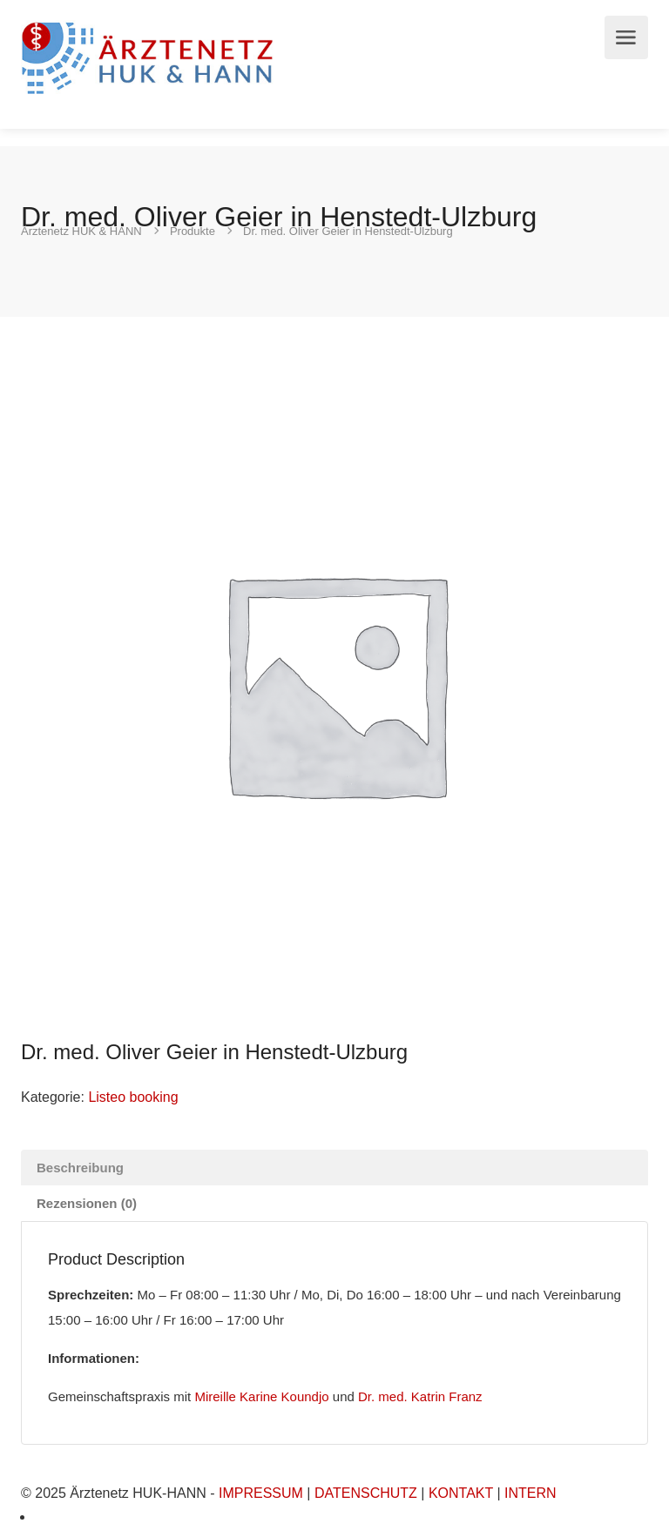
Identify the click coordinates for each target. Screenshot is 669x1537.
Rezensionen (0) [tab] (87, 1203)
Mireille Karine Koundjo (261, 1396)
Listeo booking (133, 1097)
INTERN (530, 1493)
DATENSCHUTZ (365, 1493)
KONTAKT (461, 1493)
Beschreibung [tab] (80, 1167)
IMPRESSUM (261, 1493)
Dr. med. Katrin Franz (420, 1396)
